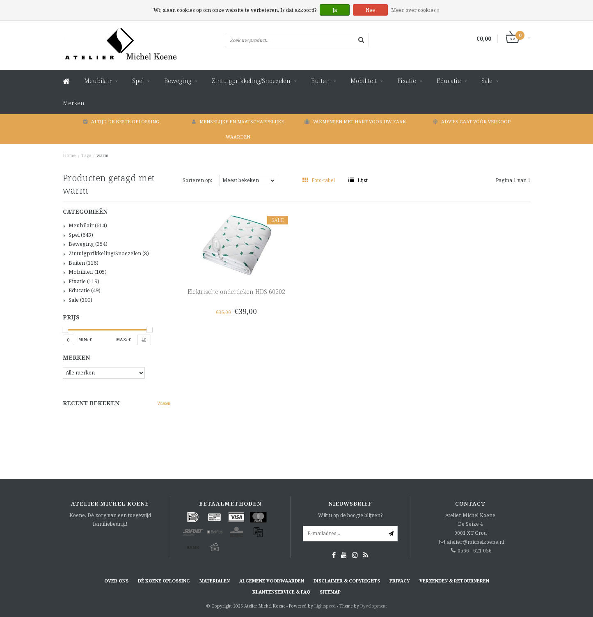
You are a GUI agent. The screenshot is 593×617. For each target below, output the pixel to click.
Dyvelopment (373, 606)
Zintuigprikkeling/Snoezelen (251, 81)
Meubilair (98, 81)
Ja (334, 10)
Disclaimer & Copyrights (347, 581)
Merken (74, 103)
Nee (370, 10)
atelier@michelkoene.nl (475, 541)
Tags (86, 155)
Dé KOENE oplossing (164, 581)
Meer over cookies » (415, 10)
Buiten (320, 81)
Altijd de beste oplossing (121, 121)
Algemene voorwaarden (271, 581)
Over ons (116, 581)
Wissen (163, 403)
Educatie (449, 81)
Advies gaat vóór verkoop (472, 121)
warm (102, 155)
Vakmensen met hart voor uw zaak (355, 121)
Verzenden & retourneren (454, 581)
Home (69, 155)
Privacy (399, 581)
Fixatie (406, 81)
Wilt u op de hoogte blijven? (350, 515)
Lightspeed (325, 606)
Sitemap (330, 592)
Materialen (214, 581)
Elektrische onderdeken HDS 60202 (236, 292)
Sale (486, 81)
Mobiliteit (363, 81)
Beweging (177, 81)
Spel (138, 81)
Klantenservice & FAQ (281, 592)
